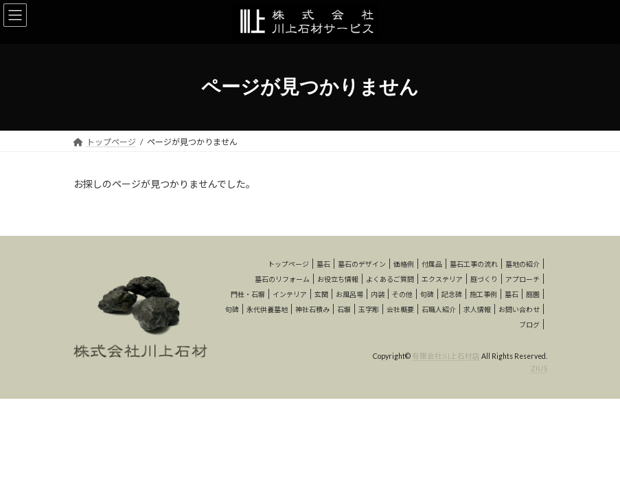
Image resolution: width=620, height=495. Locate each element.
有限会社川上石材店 (446, 356)
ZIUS (539, 368)
